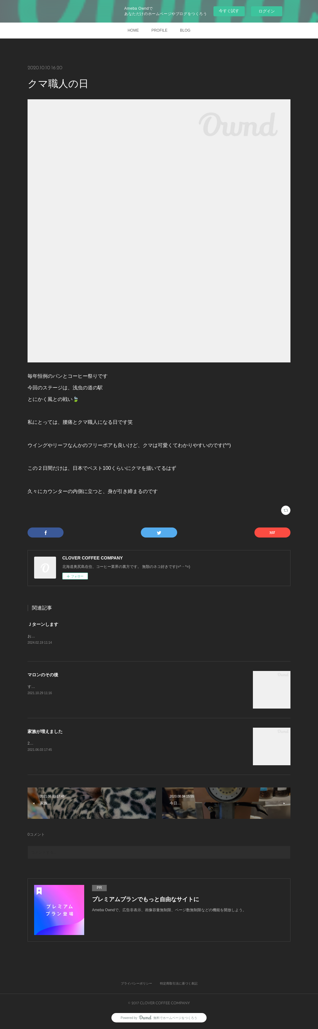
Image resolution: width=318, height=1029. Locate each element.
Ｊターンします (43, 624)
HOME (133, 30)
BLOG (185, 30)
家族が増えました (45, 731)
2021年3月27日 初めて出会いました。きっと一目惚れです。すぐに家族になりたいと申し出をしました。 (118, 743)
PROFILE (159, 30)
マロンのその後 (43, 675)
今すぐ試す (229, 10)
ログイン (267, 11)
